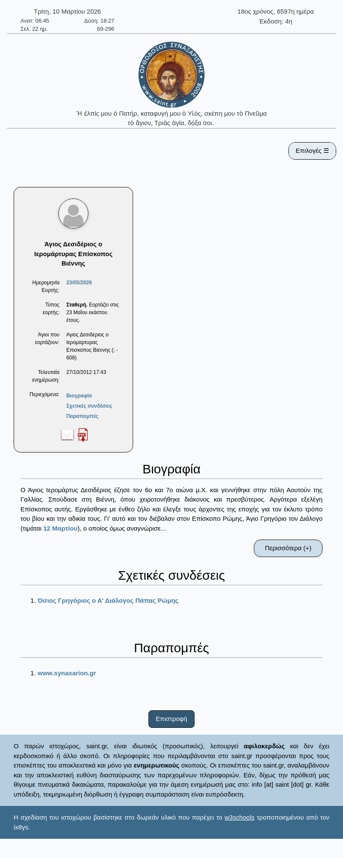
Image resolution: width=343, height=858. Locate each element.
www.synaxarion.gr (67, 673)
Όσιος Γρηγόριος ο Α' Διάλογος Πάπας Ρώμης (108, 600)
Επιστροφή (171, 718)
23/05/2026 (79, 283)
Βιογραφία (79, 396)
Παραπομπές (82, 416)
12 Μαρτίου (60, 528)
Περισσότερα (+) (288, 548)
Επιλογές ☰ (312, 150)
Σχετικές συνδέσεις (89, 406)
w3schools (239, 817)
